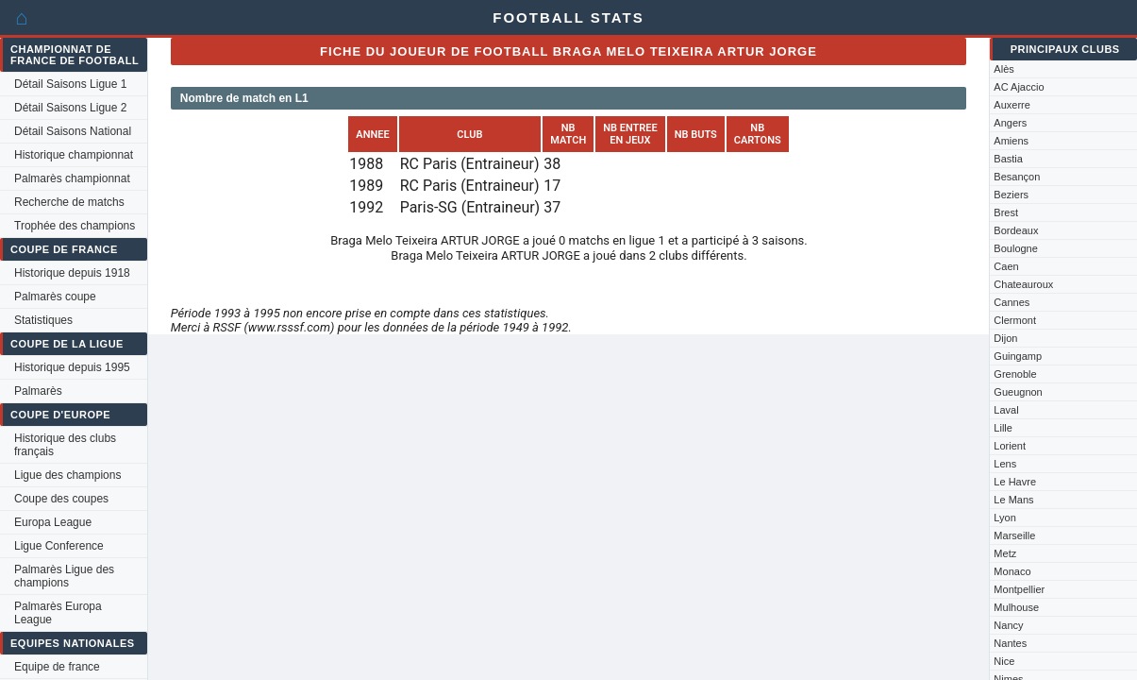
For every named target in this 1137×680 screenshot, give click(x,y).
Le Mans (1013, 499)
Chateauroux (1023, 284)
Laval (1006, 410)
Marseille (1014, 535)
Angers (1010, 122)
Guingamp (1018, 356)
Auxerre (1012, 104)
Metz (1005, 553)
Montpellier (1019, 589)
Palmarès (38, 391)
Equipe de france (57, 666)
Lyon (1004, 517)
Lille (1003, 428)
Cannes (1011, 302)
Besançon (1017, 176)
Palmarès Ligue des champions (64, 576)
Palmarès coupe (55, 296)
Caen (1006, 266)
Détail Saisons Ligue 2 (70, 107)
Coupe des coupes (61, 498)
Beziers (1011, 194)
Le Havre (1015, 481)
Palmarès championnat (72, 178)
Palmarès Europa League (58, 613)
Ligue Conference (59, 545)
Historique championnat (73, 155)
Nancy (1008, 625)
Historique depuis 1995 (72, 367)
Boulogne (1016, 248)
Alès (1003, 69)
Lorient (1010, 445)
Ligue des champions (67, 475)
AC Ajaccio (1019, 87)
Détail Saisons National (72, 131)
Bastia (1008, 158)
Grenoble (1015, 374)
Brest (1006, 212)
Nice (1004, 661)
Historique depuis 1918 (72, 273)
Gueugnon (1018, 392)
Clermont (1015, 320)
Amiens (1011, 140)
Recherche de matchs (69, 202)
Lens (1005, 463)
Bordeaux (1016, 230)
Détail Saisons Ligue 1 (70, 84)
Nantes (1010, 643)
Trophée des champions (74, 225)
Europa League (53, 522)
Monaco (1012, 571)
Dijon (1005, 338)
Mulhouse (1016, 607)
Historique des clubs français (65, 445)
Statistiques (43, 320)
